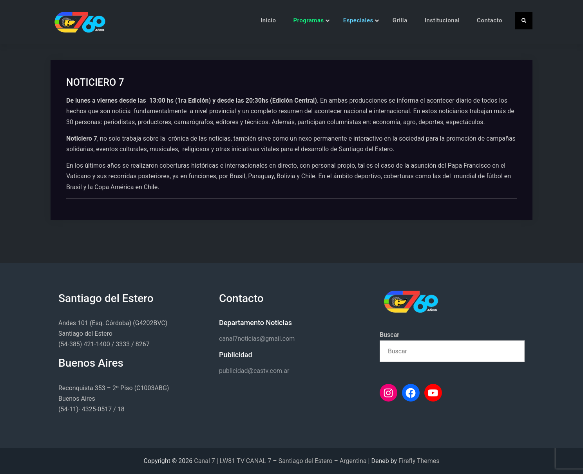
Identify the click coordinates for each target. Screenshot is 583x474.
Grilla (400, 20)
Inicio (268, 20)
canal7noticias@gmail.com (257, 338)
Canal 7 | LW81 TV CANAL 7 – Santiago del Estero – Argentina (280, 461)
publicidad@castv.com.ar (254, 370)
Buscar (389, 334)
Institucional (442, 20)
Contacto (489, 20)
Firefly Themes (418, 461)
